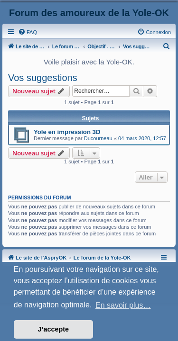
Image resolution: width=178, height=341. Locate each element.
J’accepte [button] (53, 329)
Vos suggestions (42, 77)
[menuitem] (27, 32)
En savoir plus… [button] (123, 305)
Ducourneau (98, 138)
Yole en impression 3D (67, 131)
